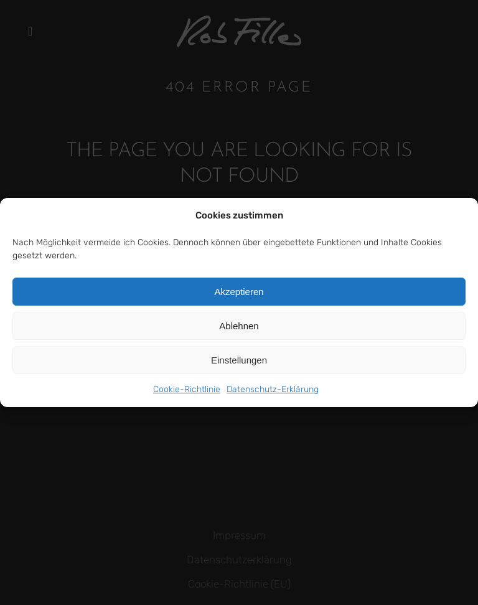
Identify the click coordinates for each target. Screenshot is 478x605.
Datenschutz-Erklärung (273, 389)
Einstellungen (239, 360)
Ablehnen (238, 326)
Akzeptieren (238, 291)
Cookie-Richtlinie (186, 389)
